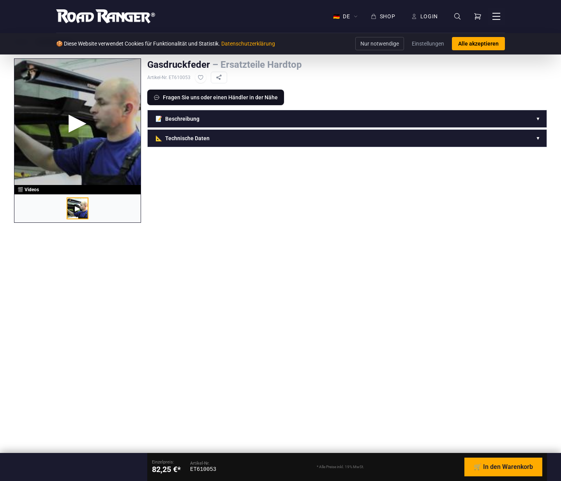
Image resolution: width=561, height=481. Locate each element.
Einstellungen (428, 44)
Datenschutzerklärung (248, 44)
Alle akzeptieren (478, 44)
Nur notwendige (379, 44)
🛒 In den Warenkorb (503, 466)
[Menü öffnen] (496, 16)
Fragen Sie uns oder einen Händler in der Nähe (215, 97)
